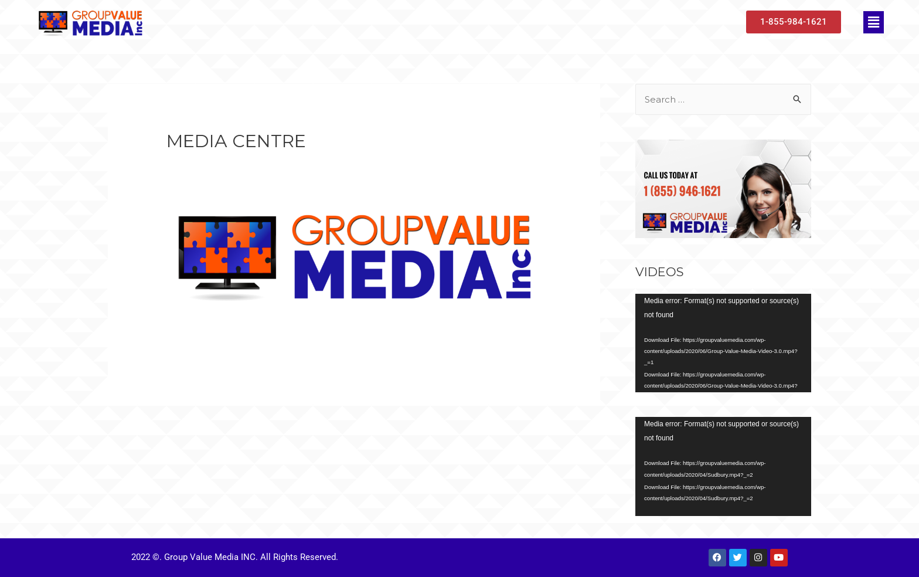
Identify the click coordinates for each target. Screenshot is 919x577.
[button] (873, 22)
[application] (723, 343)
